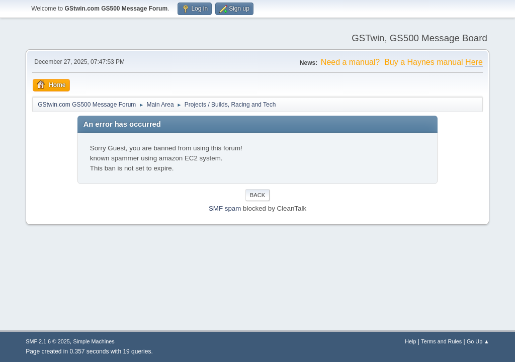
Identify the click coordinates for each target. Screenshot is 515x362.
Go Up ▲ (478, 341)
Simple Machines (94, 341)
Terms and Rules (441, 341)
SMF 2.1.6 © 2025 (48, 341)
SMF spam (225, 208)
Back (257, 195)
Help (410, 341)
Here (474, 62)
